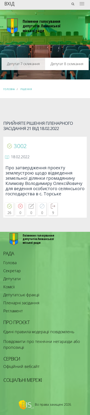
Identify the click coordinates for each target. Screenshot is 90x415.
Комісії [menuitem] (9, 286)
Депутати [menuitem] (12, 278)
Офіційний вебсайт (21, 366)
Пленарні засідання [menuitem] (21, 302)
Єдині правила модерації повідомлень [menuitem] (38, 331)
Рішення (26, 89)
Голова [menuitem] (10, 262)
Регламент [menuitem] (13, 310)
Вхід (9, 3)
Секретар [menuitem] (12, 270)
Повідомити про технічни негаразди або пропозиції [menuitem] (41, 344)
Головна (9, 89)
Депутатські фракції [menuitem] (21, 294)
